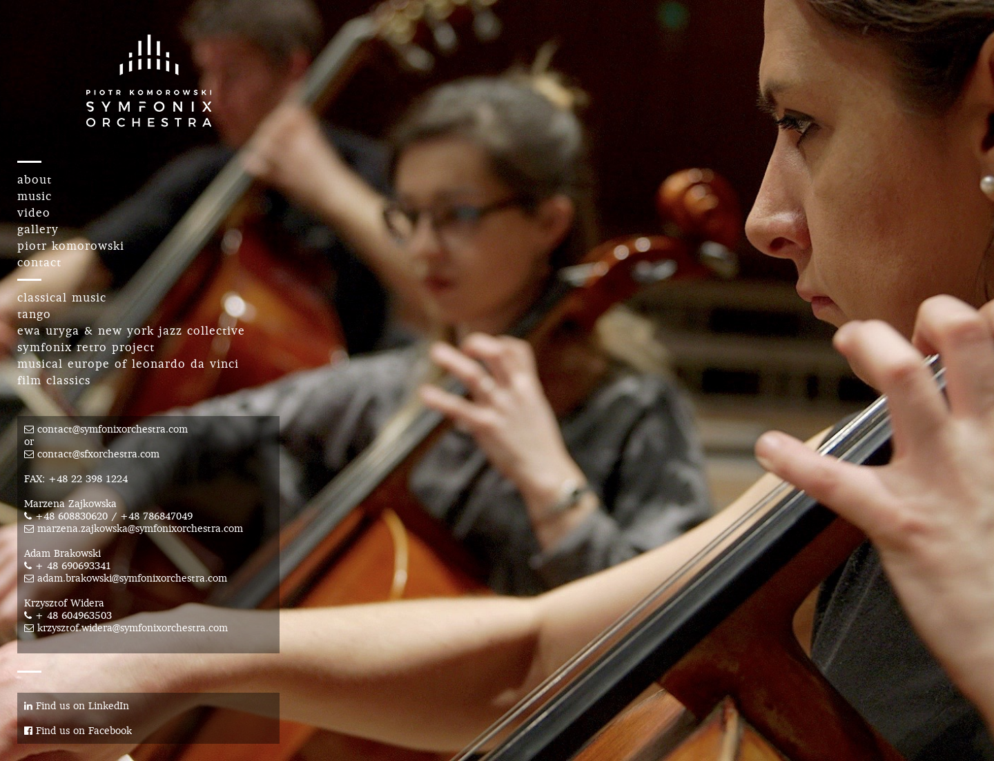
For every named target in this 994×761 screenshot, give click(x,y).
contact (39, 262)
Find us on (56, 706)
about (34, 179)
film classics (53, 380)
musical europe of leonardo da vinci (128, 363)
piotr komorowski (70, 246)
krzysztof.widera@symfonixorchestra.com (132, 628)
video (33, 212)
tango (34, 314)
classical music (61, 297)
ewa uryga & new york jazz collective (131, 330)
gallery (38, 229)
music (34, 196)
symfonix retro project (86, 347)
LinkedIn (108, 706)
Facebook (110, 730)
